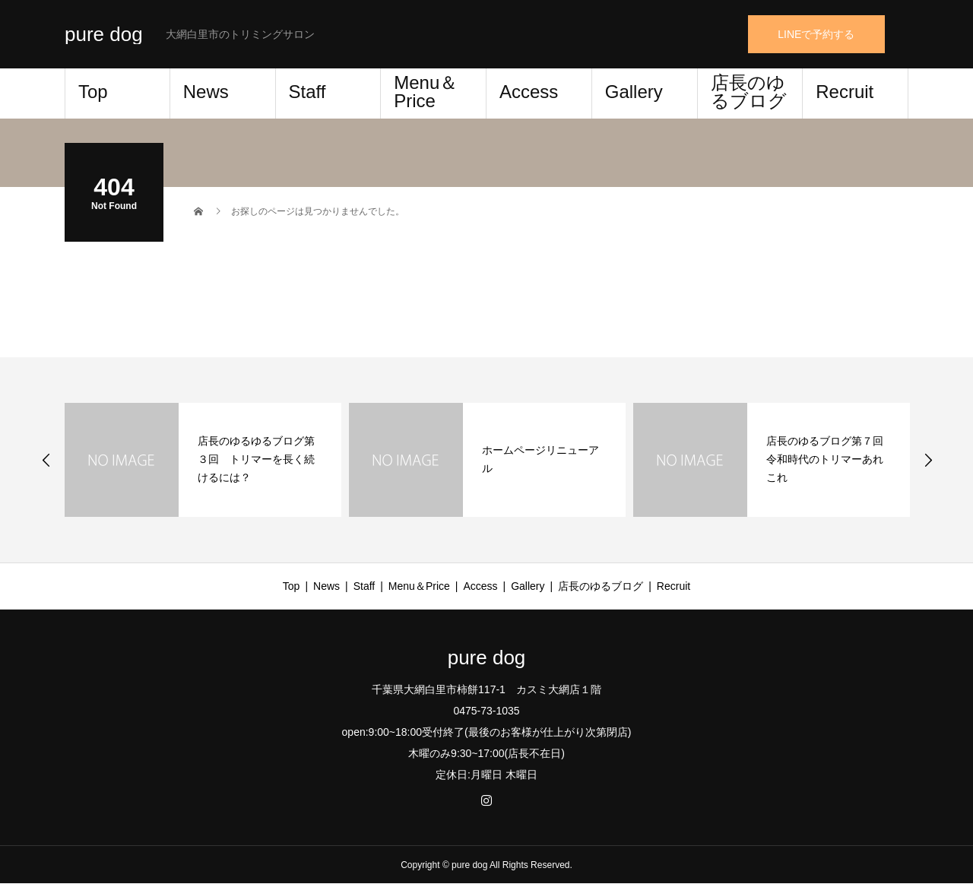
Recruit (844, 91)
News (206, 91)
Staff (307, 91)
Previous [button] (46, 459)
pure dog (104, 34)
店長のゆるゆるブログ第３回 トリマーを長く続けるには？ (256, 459)
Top (93, 91)
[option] (203, 460)
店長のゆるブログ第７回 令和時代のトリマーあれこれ (830, 459)
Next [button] (928, 459)
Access (528, 91)
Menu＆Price (426, 91)
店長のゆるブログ (749, 91)
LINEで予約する (816, 34)
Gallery (634, 91)
